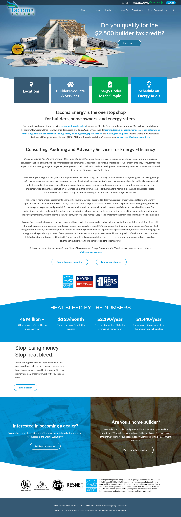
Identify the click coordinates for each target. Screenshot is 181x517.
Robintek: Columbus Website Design (114, 510)
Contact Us (123, 505)
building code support (131, 133)
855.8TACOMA (140, 2)
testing (122, 129)
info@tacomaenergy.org (90, 252)
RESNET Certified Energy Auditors (140, 137)
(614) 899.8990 (86, 505)
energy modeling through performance (96, 133)
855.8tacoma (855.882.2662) (65, 505)
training (114, 129)
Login (171, 3)
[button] (172, 10)
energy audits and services (73, 126)
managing (131, 129)
